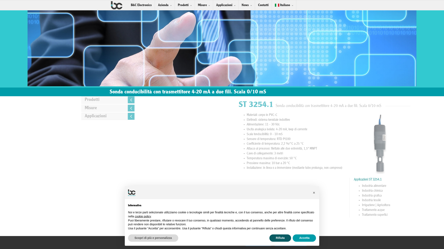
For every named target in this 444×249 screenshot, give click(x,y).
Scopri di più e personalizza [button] (153, 237)
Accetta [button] (304, 237)
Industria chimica (420, 191)
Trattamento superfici (422, 215)
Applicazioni (224, 5)
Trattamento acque (421, 210)
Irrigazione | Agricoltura (424, 205)
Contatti (263, 5)
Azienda (163, 5)
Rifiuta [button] (280, 237)
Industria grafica (420, 196)
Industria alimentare (422, 186)
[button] (314, 192)
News (245, 5)
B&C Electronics (141, 5)
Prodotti (183, 5)
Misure (202, 5)
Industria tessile (419, 200)
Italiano (282, 5)
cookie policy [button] (143, 216)
